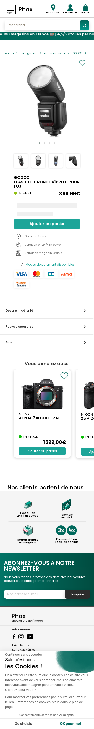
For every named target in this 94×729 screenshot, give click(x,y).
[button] (39, 143)
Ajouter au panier (47, 224)
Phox (25, 9)
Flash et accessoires (55, 53)
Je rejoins (77, 594)
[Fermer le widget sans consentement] (24, 654)
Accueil (10, 53)
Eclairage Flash (28, 53)
